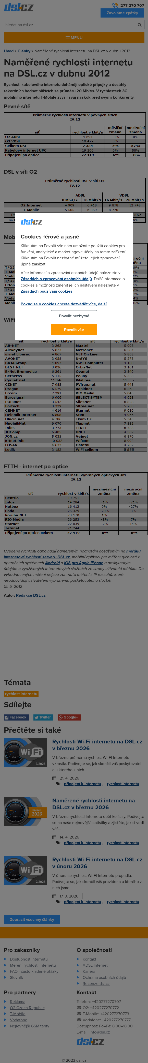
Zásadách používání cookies (46, 291)
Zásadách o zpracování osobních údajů (56, 279)
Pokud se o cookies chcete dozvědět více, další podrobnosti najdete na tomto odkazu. (64, 307)
